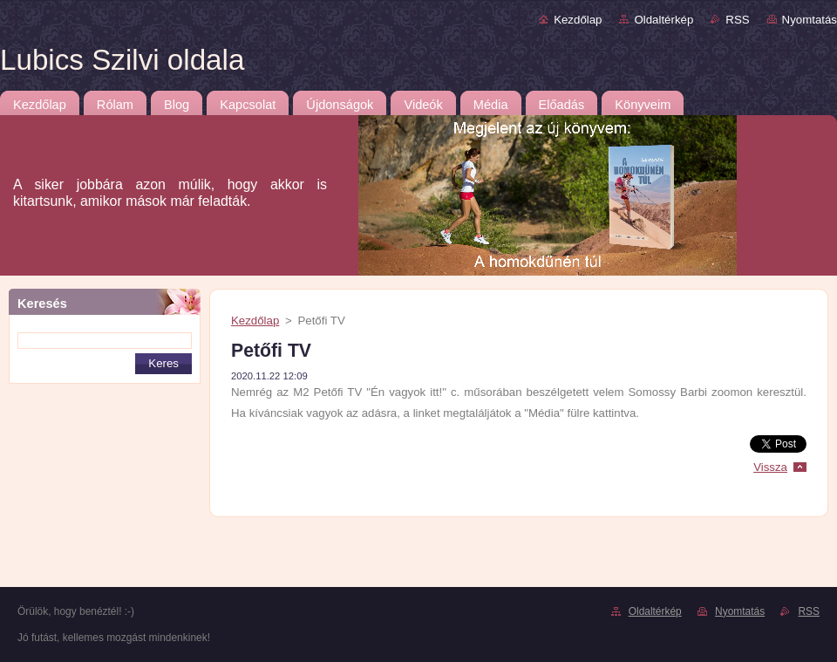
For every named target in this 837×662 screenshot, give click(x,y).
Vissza (770, 467)
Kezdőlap (578, 19)
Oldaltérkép (663, 19)
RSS (737, 19)
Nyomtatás (809, 19)
